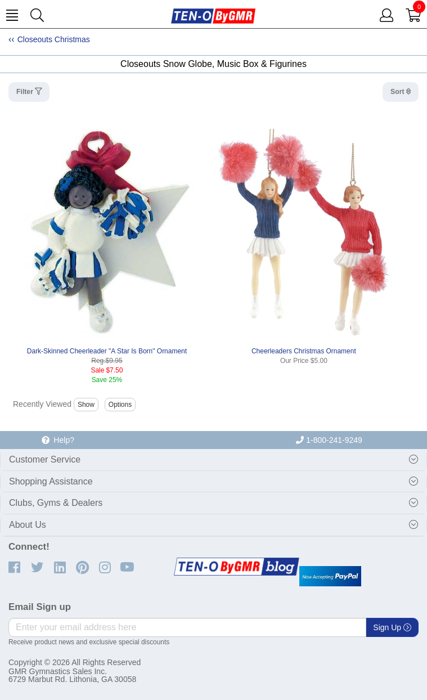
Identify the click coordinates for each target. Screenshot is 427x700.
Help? (58, 440)
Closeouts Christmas (53, 39)
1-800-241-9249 (329, 440)
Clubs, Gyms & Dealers (55, 503)
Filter (25, 92)
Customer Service (44, 459)
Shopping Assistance (51, 481)
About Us (27, 525)
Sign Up (392, 627)
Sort (398, 92)
